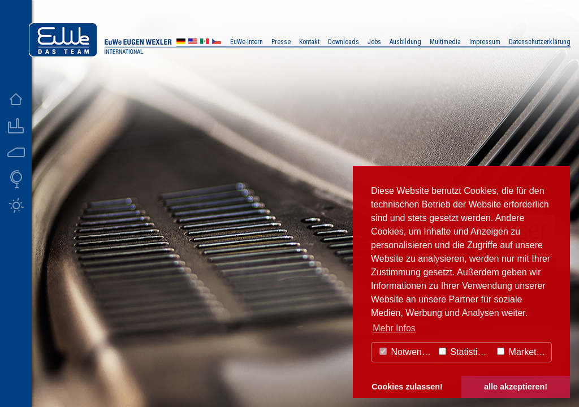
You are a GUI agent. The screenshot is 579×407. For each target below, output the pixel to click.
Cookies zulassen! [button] (407, 386)
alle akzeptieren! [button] (515, 386)
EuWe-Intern (246, 42)
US (192, 42)
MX (204, 42)
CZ (216, 42)
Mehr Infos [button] (394, 328)
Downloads (343, 42)
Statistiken (465, 352)
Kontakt (309, 42)
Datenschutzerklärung (540, 42)
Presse (281, 42)
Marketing (522, 352)
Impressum (484, 42)
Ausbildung (405, 42)
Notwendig (406, 352)
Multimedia (445, 42)
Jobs (374, 42)
